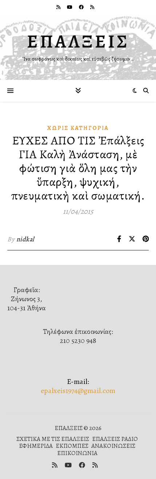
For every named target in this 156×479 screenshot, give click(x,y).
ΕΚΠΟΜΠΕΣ (72, 446)
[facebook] (82, 7)
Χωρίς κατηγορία (78, 128)
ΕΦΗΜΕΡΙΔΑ (36, 446)
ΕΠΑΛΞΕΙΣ (78, 41)
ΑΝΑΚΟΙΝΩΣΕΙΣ (113, 446)
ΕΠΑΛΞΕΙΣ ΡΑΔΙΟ (115, 439)
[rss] (58, 7)
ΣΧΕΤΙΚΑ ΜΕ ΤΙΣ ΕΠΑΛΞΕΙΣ (52, 439)
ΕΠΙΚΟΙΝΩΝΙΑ (77, 453)
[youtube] (70, 7)
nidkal (25, 239)
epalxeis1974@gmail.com (78, 391)
